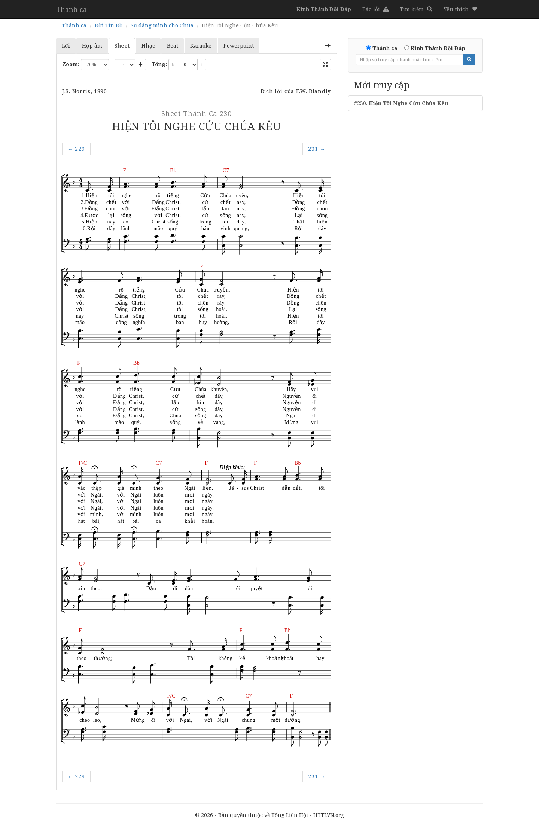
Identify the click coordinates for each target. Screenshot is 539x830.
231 (316, 148)
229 (76, 148)
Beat (172, 45)
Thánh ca (71, 9)
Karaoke (200, 45)
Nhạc (148, 45)
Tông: (159, 64)
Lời (66, 45)
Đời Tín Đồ (108, 25)
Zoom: (70, 64)
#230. (401, 103)
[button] (460, 9)
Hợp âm (92, 45)
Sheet (122, 45)
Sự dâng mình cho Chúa (162, 25)
